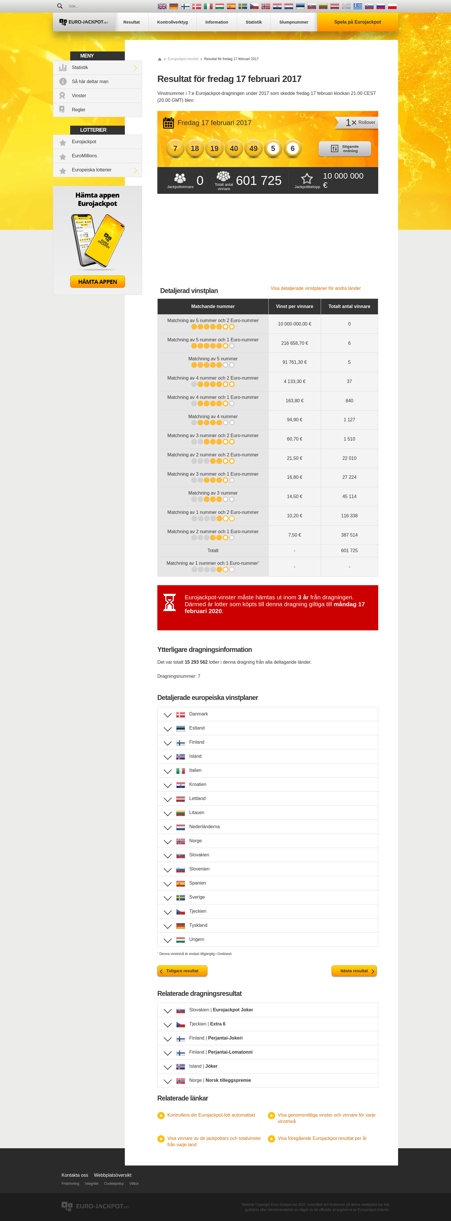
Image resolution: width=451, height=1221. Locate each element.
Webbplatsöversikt (112, 1175)
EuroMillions (84, 155)
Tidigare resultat (182, 971)
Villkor (134, 1184)
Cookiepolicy (114, 1184)
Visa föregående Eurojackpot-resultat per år (322, 1138)
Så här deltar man (90, 81)
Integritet (91, 1184)
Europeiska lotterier (92, 169)
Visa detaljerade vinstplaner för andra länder (316, 288)
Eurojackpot (84, 141)
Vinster (79, 95)
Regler (78, 109)
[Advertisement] (267, 242)
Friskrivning (70, 1184)
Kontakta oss (75, 1175)
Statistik (80, 67)
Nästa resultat (354, 971)
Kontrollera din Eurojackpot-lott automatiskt (211, 1115)
